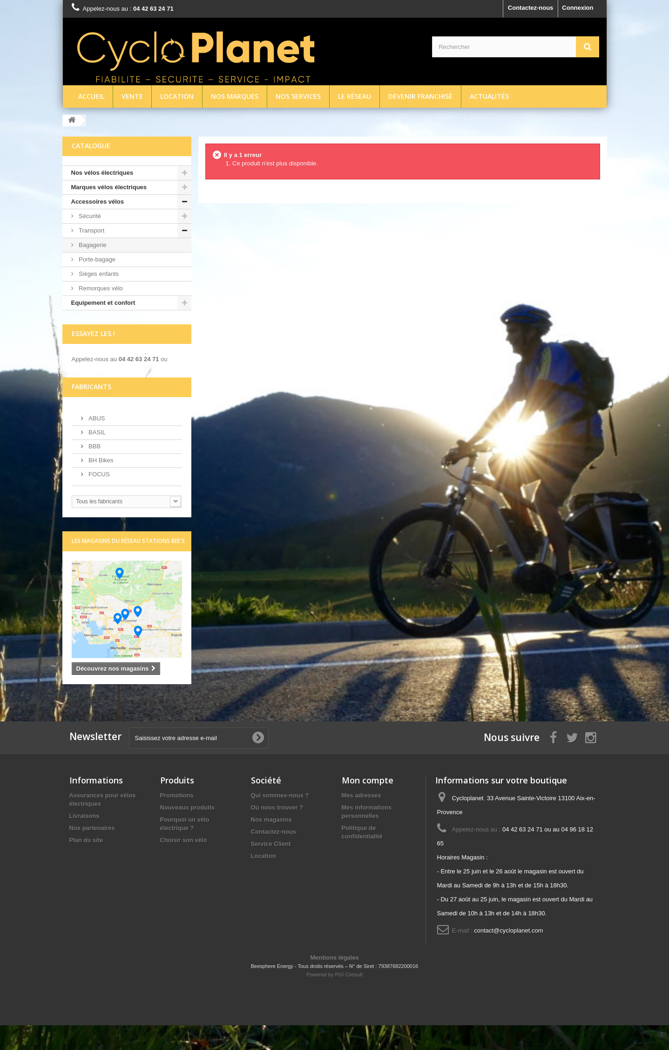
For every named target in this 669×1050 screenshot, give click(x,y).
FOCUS (98, 498)
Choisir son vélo (183, 864)
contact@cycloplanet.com (508, 955)
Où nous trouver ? (277, 832)
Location (177, 96)
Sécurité (89, 216)
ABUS (96, 442)
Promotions (177, 820)
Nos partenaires (92, 852)
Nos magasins (271, 844)
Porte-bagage (96, 259)
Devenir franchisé (420, 96)
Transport (91, 230)
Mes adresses (361, 820)
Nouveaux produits (187, 832)
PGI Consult (348, 999)
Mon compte (367, 804)
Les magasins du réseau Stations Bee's (128, 565)
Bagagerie (92, 244)
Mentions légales (334, 982)
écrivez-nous (90, 374)
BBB (94, 470)
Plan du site (86, 864)
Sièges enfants (98, 273)
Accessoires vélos (97, 201)
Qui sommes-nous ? (280, 820)
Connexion (577, 7)
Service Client (271, 868)
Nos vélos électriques (102, 172)
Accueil (91, 96)
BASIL (96, 456)
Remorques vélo (100, 288)
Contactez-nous (531, 7)
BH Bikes (100, 484)
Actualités (489, 96)
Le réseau (354, 96)
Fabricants (91, 410)
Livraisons (84, 840)
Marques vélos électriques (109, 187)
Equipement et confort (103, 302)
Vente (132, 96)
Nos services (298, 96)
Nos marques (234, 96)
